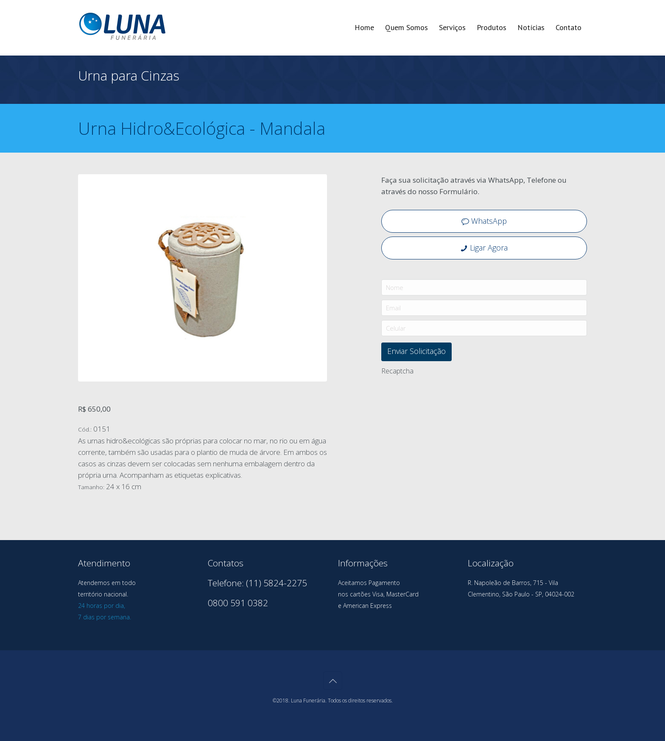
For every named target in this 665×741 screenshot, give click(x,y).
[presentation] (445, 395)
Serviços (452, 27)
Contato (568, 27)
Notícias (531, 27)
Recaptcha (397, 371)
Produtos (491, 27)
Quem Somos (406, 27)
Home (364, 27)
